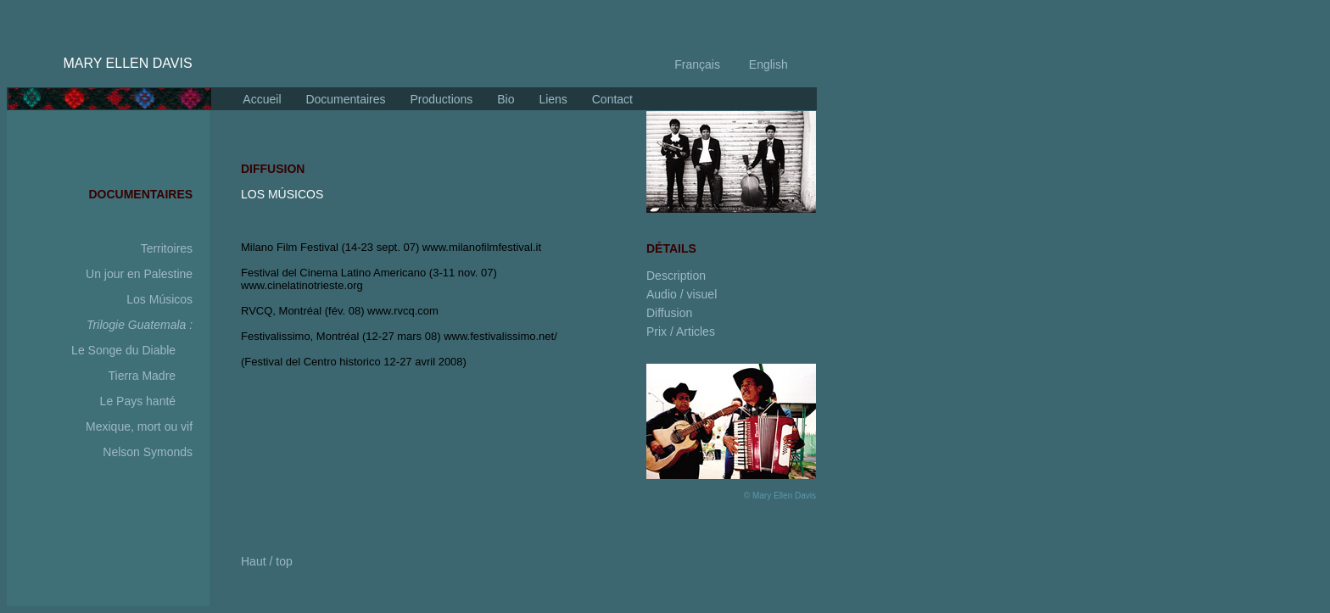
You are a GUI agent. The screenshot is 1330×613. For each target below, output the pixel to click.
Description (676, 275)
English (767, 64)
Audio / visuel (681, 294)
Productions (440, 99)
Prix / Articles (680, 331)
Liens (551, 99)
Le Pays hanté (138, 401)
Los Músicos (159, 299)
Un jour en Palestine (139, 274)
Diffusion (669, 313)
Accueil (262, 99)
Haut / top (267, 561)
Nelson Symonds (148, 452)
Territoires (168, 248)
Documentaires (344, 99)
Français (697, 64)
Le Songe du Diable (123, 350)
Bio (504, 99)
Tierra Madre (142, 375)
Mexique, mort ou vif (139, 426)
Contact (611, 99)
